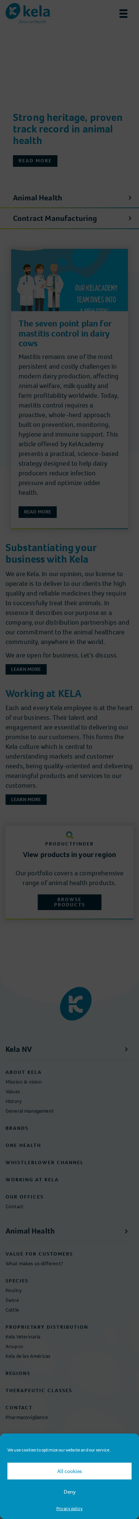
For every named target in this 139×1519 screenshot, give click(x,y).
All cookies (69, 1471)
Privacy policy (69, 1509)
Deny (70, 1491)
